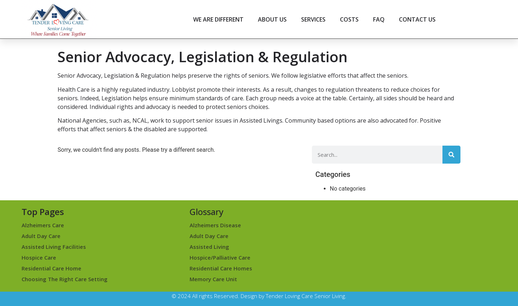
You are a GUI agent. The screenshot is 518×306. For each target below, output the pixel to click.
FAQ (379, 19)
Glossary (206, 212)
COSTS (349, 19)
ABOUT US (272, 19)
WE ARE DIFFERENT (218, 19)
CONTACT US (417, 19)
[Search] (451, 155)
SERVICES (313, 19)
